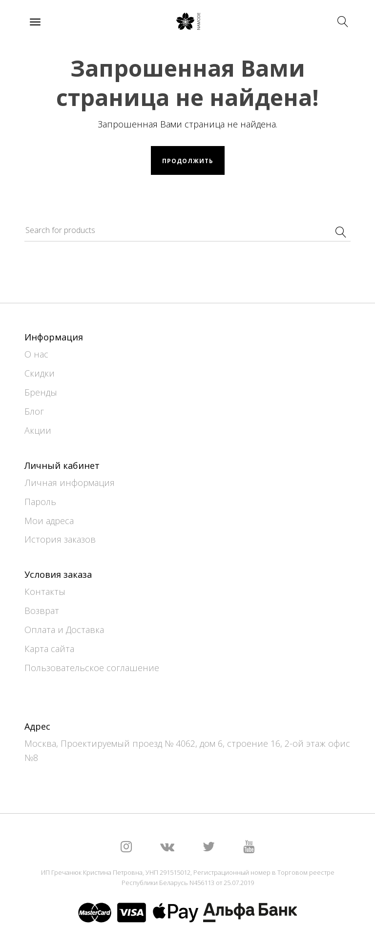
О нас (36, 354)
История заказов (60, 539)
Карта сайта (49, 648)
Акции (37, 430)
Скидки (39, 373)
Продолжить (187, 161)
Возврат (41, 610)
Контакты (44, 591)
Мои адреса (49, 521)
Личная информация (69, 482)
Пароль (40, 501)
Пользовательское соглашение (91, 668)
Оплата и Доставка (64, 629)
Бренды (40, 392)
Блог (34, 411)
